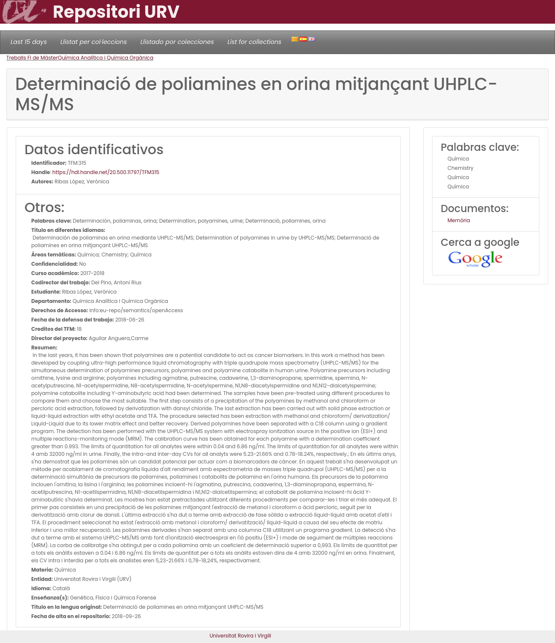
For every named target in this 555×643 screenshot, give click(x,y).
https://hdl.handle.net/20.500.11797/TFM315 (105, 172)
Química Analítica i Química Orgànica (105, 57)
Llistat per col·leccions (93, 42)
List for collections (254, 42)
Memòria (459, 220)
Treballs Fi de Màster (32, 57)
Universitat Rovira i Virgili (240, 635)
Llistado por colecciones (177, 42)
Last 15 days (29, 42)
